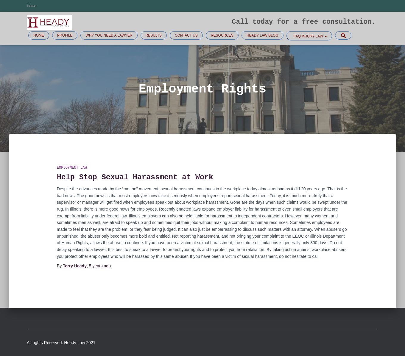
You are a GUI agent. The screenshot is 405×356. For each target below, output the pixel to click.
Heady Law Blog (262, 35)
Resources (222, 35)
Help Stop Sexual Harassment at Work (135, 177)
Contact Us (186, 35)
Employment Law (72, 167)
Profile (64, 35)
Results (154, 35)
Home (31, 6)
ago (100, 266)
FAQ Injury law (310, 36)
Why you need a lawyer (108, 35)
